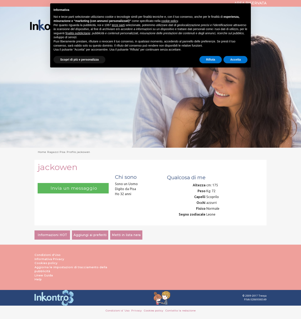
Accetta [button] (235, 59)
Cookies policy (45, 263)
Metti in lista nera (126, 235)
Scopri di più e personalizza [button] (79, 59)
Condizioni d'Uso (47, 255)
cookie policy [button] (169, 21)
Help (38, 279)
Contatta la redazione (180, 310)
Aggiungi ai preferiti (90, 235)
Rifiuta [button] (210, 59)
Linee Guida (43, 275)
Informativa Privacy (49, 259)
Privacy (136, 310)
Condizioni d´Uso (117, 310)
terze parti (118, 25)
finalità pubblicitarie (77, 33)
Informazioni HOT (52, 235)
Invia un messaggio (73, 188)
